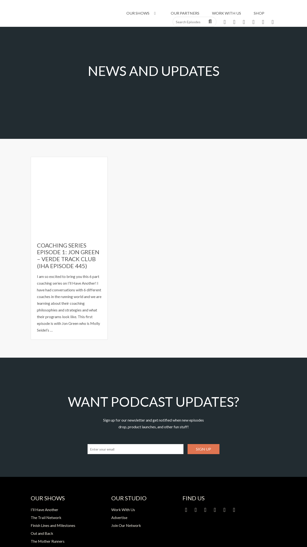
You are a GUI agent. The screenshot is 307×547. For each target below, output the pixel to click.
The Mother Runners (48, 541)
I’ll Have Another (44, 509)
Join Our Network (126, 525)
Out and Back (42, 533)
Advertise (119, 517)
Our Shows (141, 13)
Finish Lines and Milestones (53, 525)
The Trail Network (46, 517)
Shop (259, 13)
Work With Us (226, 13)
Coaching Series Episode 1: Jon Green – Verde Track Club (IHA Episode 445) (68, 255)
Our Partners (185, 13)
